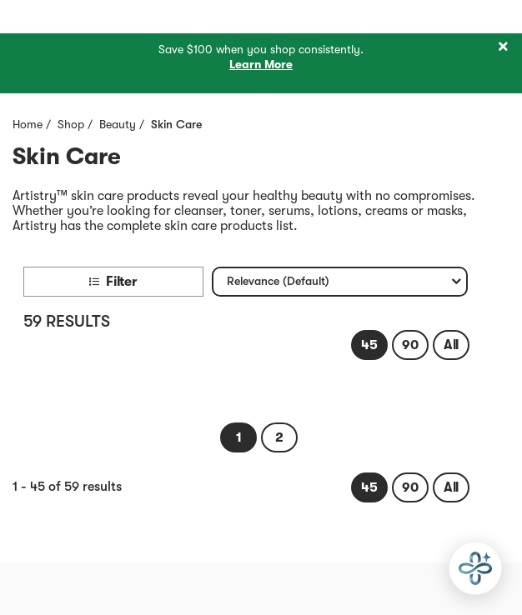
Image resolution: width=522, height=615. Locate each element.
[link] (369, 345)
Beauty (117, 124)
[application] (475, 568)
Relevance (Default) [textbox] (277, 284)
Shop (71, 124)
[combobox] (340, 282)
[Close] (503, 47)
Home (28, 124)
